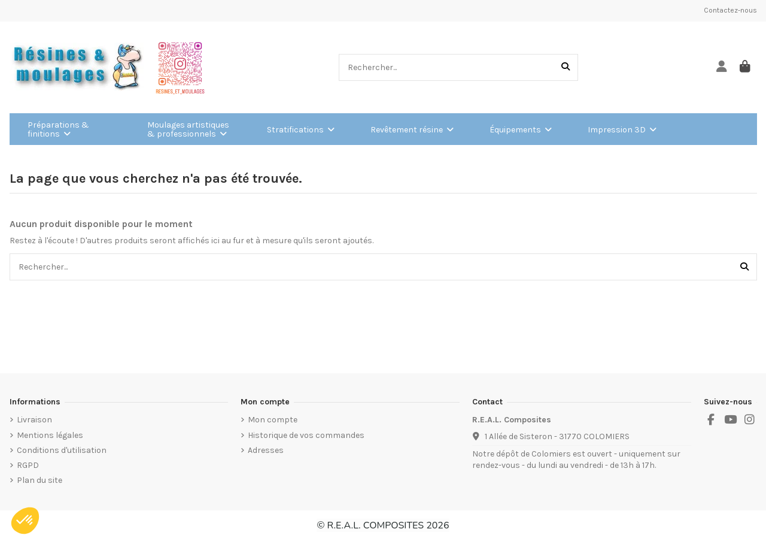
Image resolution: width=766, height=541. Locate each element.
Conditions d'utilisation (62, 450)
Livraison (34, 420)
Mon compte (272, 420)
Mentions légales (50, 435)
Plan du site (39, 480)
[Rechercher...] (565, 67)
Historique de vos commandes (306, 435)
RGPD (28, 465)
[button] (25, 520)
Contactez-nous (730, 10)
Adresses (266, 450)
